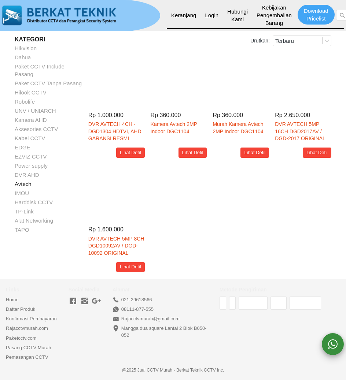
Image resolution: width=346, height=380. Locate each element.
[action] (333, 344)
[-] (73, 301)
